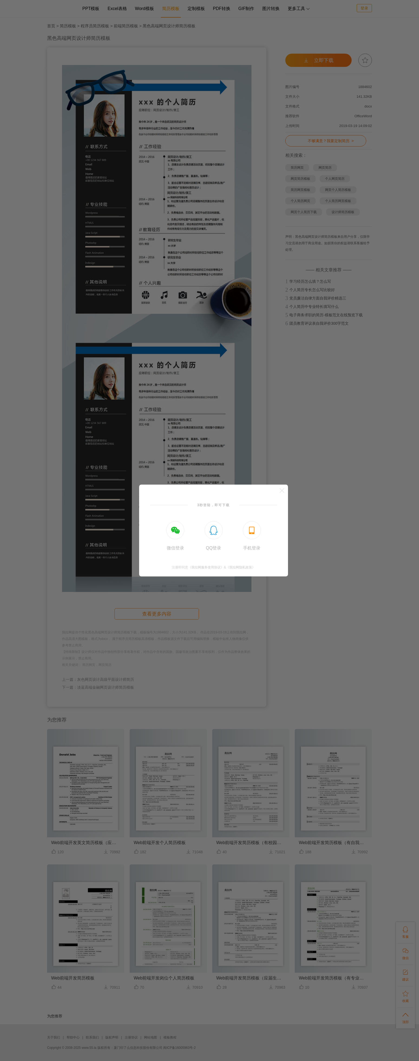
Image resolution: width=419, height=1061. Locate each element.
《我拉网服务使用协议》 (206, 567)
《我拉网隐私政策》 (240, 567)
